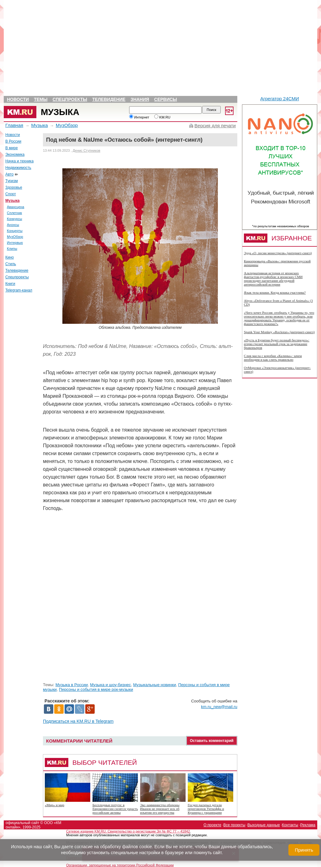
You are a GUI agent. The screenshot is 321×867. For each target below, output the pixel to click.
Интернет (139, 117)
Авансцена (15, 207)
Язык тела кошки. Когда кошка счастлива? (275, 292)
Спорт (10, 194)
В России (13, 141)
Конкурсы (14, 219)
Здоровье (13, 187)
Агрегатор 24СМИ (279, 98)
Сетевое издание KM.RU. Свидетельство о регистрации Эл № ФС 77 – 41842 (128, 831)
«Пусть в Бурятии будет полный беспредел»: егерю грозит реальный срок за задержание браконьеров (276, 343)
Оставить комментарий (212, 740)
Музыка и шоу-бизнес (110, 684)
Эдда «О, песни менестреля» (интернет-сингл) (278, 253)
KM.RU (162, 117)
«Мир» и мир (54, 805)
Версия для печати (215, 125)
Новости (18, 99)
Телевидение (108, 99)
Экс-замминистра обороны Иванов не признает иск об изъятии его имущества (160, 808)
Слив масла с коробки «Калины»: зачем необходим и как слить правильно (273, 357)
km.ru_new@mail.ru (219, 706)
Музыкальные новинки (154, 684)
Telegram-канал (18, 290)
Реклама (307, 825)
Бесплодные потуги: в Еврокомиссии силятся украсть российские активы (115, 808)
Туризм (11, 181)
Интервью (15, 242)
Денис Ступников (86, 150)
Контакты (290, 825)
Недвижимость (18, 168)
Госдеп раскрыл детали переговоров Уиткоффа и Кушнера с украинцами (206, 808)
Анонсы (13, 225)
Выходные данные (263, 825)
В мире (11, 148)
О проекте (212, 825)
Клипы (12, 248)
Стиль (10, 264)
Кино (9, 257)
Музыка (60, 112)
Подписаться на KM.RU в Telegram (78, 721)
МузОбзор (67, 125)
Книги (10, 283)
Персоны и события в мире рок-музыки (96, 689)
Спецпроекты (70, 99)
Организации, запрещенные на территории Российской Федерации (120, 865)
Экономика (14, 154)
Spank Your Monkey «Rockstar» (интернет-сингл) (279, 332)
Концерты (15, 231)
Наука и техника (19, 161)
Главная (14, 125)
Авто (9, 174)
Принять (304, 850)
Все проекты (234, 825)
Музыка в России (71, 684)
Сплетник (14, 213)
